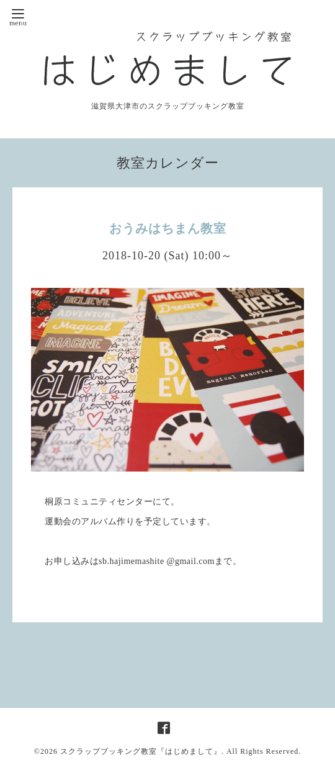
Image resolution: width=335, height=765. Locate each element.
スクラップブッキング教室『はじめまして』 (140, 751)
